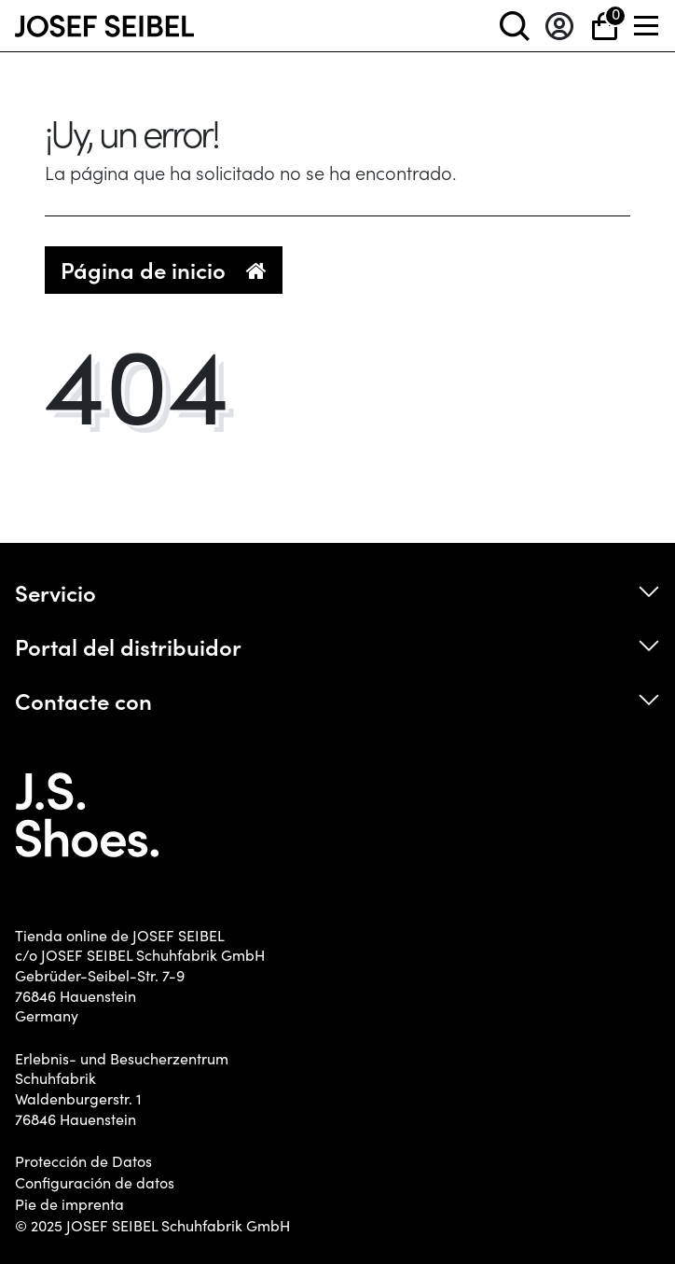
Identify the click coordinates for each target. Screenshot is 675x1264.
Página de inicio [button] (164, 269)
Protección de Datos (83, 1161)
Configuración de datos (94, 1182)
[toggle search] (514, 25)
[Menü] (647, 25)
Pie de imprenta (69, 1204)
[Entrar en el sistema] (559, 25)
